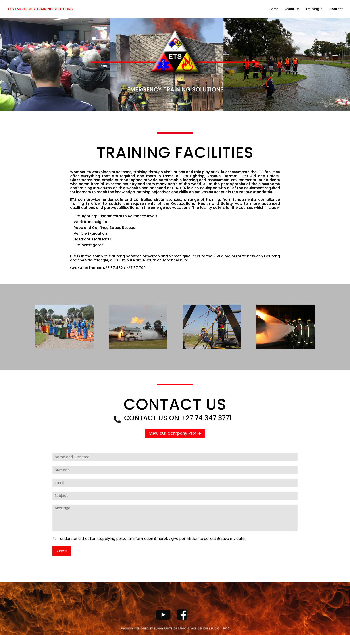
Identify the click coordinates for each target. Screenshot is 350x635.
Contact (336, 9)
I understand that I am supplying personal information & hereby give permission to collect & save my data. (151, 538)
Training (312, 9)
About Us (292, 9)
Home (274, 9)
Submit (62, 550)
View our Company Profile (175, 433)
